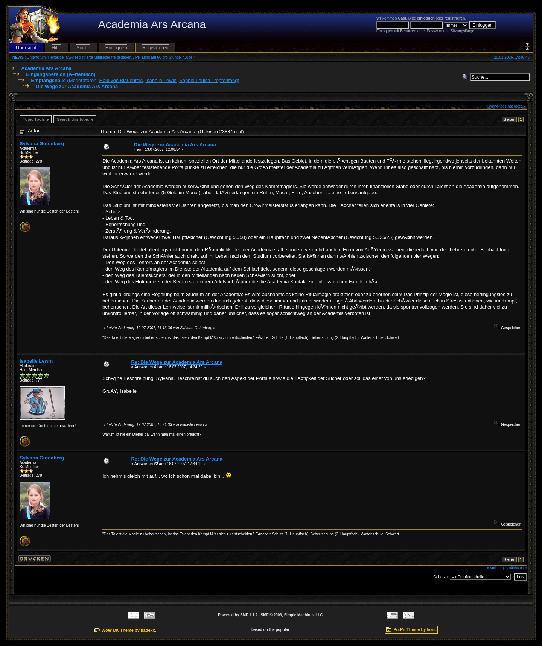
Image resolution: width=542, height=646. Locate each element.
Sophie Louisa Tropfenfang (208, 80)
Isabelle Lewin (160, 80)
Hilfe (56, 47)
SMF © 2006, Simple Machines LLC (292, 615)
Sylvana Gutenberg (42, 143)
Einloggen (116, 47)
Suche (83, 47)
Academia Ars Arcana (46, 68)
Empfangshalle (48, 80)
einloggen (426, 18)
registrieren (454, 18)
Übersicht (26, 47)
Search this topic (73, 119)
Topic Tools (34, 119)
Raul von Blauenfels (121, 80)
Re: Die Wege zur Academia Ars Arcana (176, 362)
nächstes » (517, 106)
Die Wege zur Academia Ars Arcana (77, 86)
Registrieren (155, 47)
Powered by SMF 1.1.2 (237, 615)
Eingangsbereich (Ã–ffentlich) (60, 74)
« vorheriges (496, 106)
